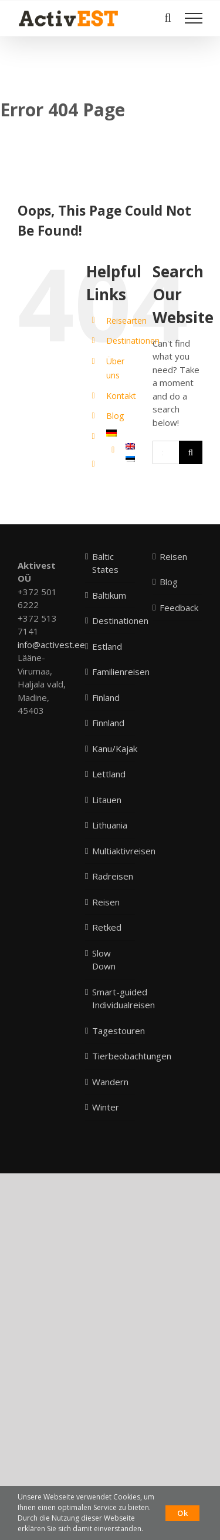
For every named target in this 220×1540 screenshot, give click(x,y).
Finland (106, 697)
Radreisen (112, 876)
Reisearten (126, 320)
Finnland (108, 723)
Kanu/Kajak (114, 748)
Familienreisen (121, 671)
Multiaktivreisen (123, 851)
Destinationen (133, 340)
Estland (107, 646)
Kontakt (121, 395)
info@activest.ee (51, 644)
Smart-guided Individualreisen (123, 998)
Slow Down (104, 959)
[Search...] (166, 452)
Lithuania (109, 825)
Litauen (106, 800)
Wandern (110, 1082)
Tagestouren (118, 1030)
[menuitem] (120, 433)
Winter (105, 1107)
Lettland (109, 774)
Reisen (106, 902)
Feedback (178, 607)
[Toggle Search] (167, 18)
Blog (115, 415)
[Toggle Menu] (193, 18)
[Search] (190, 452)
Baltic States (105, 563)
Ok (182, 1513)
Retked (106, 927)
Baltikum (109, 595)
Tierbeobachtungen (131, 1056)
